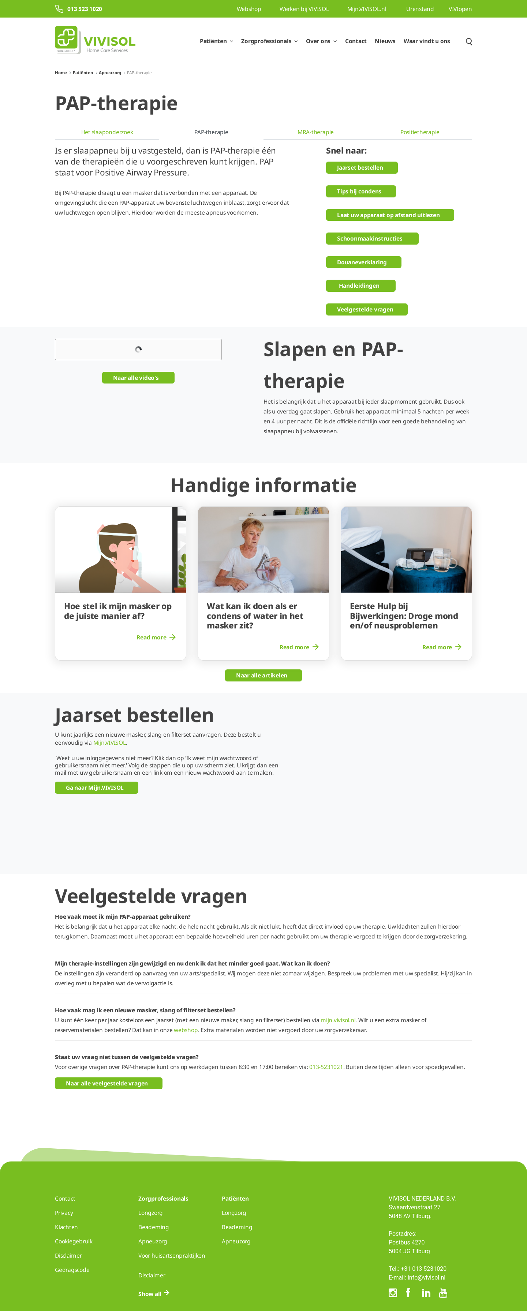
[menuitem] (107, 132)
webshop (186, 981)
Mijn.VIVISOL (109, 742)
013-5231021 (326, 1018)
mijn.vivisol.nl (338, 971)
